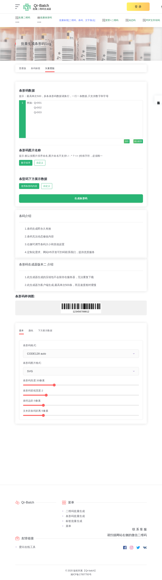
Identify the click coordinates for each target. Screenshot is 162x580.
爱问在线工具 (27, 547)
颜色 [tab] (31, 330)
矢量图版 (50, 68)
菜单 (68, 526)
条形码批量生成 (75, 516)
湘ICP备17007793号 (81, 574)
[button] (17, 22)
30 (38, 380)
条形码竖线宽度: (33, 390)
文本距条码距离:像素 (35, 411)
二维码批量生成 (75, 511)
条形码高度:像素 (34, 380)
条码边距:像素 (32, 400)
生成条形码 (81, 198)
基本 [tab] (21, 330)
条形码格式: (30, 345)
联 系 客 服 (139, 529)
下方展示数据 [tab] (45, 330)
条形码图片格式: (32, 363)
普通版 (22, 68)
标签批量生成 (74, 521)
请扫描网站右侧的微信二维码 (127, 535)
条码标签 (35, 68)
